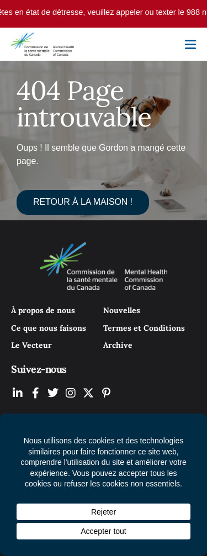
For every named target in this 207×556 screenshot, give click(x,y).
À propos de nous (43, 310)
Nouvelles (121, 310)
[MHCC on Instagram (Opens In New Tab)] (70, 393)
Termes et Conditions (144, 328)
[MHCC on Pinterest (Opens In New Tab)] (106, 393)
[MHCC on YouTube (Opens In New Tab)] (88, 393)
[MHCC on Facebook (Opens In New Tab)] (35, 393)
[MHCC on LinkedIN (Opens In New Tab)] (17, 393)
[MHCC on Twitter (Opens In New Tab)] (53, 393)
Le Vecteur (31, 345)
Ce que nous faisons (48, 328)
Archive (117, 345)
